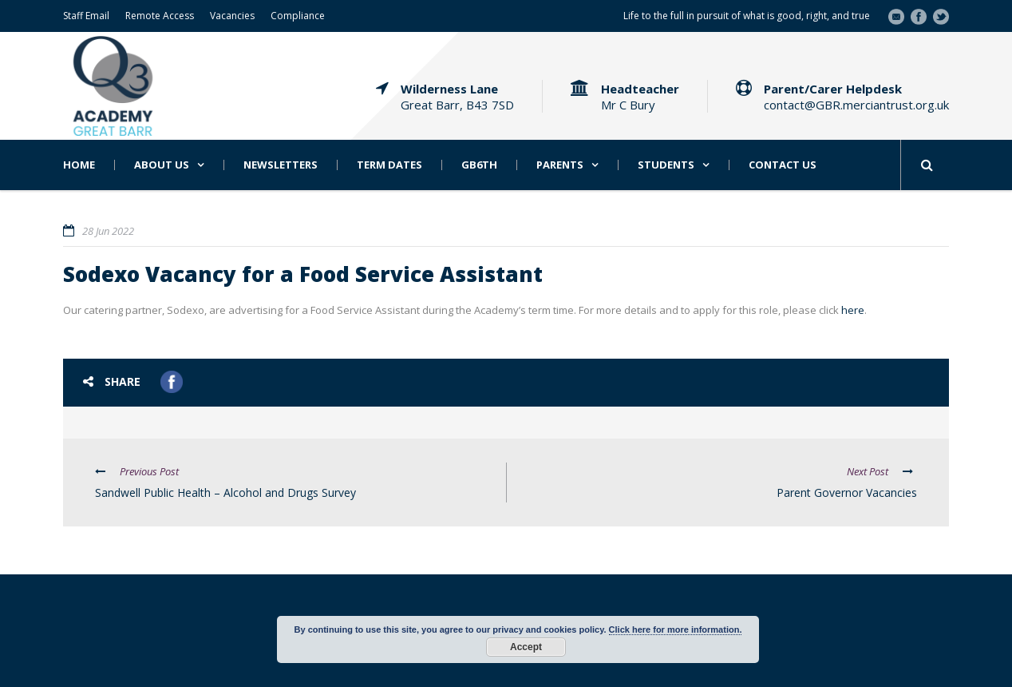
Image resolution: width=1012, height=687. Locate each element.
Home (79, 165)
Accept (526, 647)
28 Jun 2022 (108, 231)
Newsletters (280, 165)
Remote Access (159, 15)
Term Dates (389, 165)
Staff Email (86, 15)
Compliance (298, 15)
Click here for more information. (675, 629)
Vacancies (232, 15)
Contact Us (782, 165)
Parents (559, 165)
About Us (161, 165)
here (852, 310)
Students (666, 165)
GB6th (479, 165)
